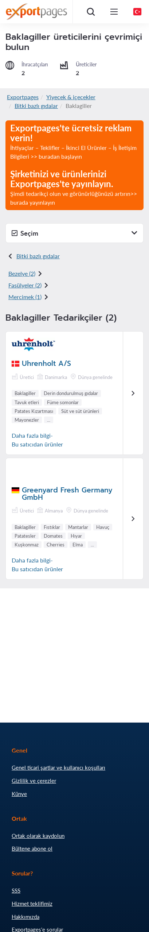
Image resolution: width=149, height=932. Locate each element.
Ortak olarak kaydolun (38, 835)
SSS (16, 890)
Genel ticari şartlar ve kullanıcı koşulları (58, 767)
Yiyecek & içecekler (70, 96)
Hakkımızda (25, 916)
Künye (19, 793)
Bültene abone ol (32, 848)
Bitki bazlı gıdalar (36, 105)
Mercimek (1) (25, 296)
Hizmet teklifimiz (32, 903)
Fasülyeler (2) (25, 285)
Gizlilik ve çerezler (34, 780)
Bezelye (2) (21, 273)
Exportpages (23, 96)
